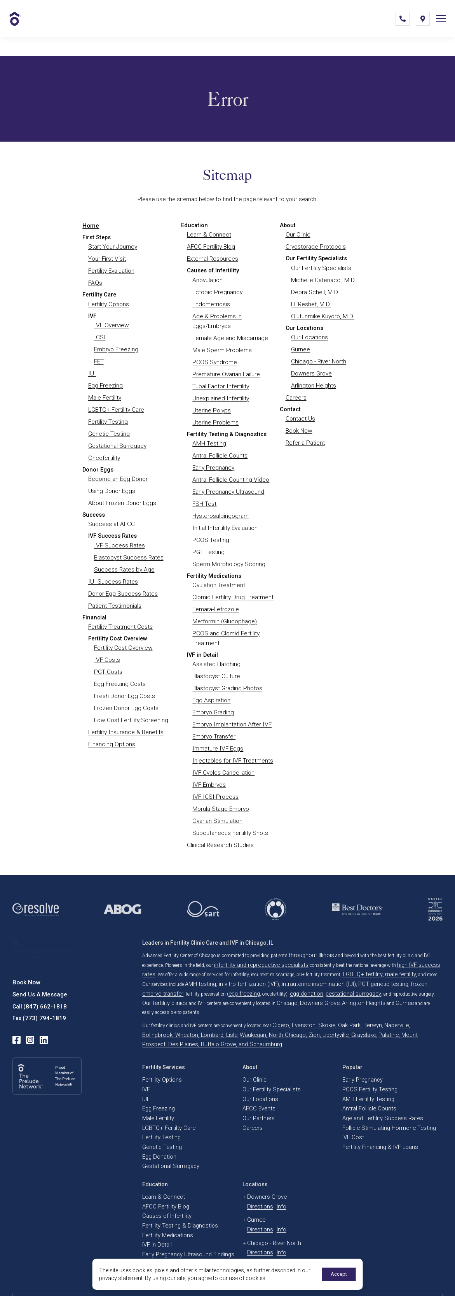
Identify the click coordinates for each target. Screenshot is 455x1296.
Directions (257, 1135)
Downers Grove (310, 366)
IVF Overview (110, 320)
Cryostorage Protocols (315, 245)
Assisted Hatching (215, 641)
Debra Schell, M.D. (313, 289)
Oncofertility (103, 446)
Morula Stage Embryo (220, 778)
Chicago (150, 965)
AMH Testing (208, 432)
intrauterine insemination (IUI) (267, 948)
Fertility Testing (107, 412)
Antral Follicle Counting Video (229, 466)
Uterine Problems (214, 412)
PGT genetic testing (321, 948)
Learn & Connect (208, 234)
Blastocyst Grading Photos (226, 664)
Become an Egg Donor (116, 466)
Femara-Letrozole (214, 589)
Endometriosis (210, 300)
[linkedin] (39, 1003)
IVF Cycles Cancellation (222, 744)
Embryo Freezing (115, 343)
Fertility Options (108, 300)
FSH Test (204, 489)
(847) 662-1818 (42, 972)
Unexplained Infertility (219, 389)
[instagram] (27, 1003)
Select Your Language (414, 1279)
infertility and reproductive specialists (252, 930)
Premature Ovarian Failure (225, 366)
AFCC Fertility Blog (210, 245)
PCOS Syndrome (213, 355)
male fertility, (367, 939)
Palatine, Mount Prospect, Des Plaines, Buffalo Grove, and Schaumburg (360, 986)
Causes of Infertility (162, 1144)
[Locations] (417, 29)
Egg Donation (156, 1088)
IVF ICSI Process (213, 766)
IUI (91, 366)
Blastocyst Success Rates (128, 541)
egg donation (201, 956)
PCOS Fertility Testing (364, 1028)
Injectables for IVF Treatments (230, 733)
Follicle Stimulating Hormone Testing (380, 1063)
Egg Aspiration (210, 675)
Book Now (299, 420)
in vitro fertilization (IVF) (210, 948)
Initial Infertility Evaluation (224, 512)
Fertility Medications (163, 1161)
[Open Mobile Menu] (438, 28)
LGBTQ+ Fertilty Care (163, 1063)
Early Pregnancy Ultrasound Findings (180, 1178)
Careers (296, 389)
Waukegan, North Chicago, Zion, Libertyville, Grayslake (230, 986)
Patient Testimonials (114, 587)
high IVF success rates (402, 930)
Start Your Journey (112, 245)
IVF (419, 922)
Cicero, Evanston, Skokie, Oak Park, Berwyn (316, 977)
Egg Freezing (104, 377)
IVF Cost (351, 1071)
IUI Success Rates (111, 564)
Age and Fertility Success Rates (374, 1054)
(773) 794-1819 (42, 983)
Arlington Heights (313, 377)
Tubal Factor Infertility (219, 377)
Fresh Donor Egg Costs (123, 673)
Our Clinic (298, 234)
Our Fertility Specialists (320, 266)
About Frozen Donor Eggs (121, 489)
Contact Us (300, 409)
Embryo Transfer (213, 710)
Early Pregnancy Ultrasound (227, 477)
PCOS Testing (210, 523)
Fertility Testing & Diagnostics (173, 1152)
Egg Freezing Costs (119, 662)
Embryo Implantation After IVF (230, 698)
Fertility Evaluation (111, 268)
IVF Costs (106, 639)
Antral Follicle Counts (219, 443)
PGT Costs (108, 650)
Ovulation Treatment (218, 566)
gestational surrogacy (239, 956)
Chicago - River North (318, 355)
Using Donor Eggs (110, 477)
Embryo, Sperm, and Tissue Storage (178, 1195)
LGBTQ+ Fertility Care (115, 400)
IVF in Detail (154, 1169)
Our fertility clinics (335, 956)
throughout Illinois (307, 922)
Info (275, 1135)
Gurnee (300, 343)
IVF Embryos (208, 755)
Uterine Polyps (210, 400)
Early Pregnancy (212, 455)
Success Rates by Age (123, 552)
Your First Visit (107, 257)
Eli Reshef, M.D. (310, 300)
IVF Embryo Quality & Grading (173, 1186)
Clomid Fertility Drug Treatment (231, 578)
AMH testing (171, 948)
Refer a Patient (304, 432)
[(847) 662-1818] (397, 29)
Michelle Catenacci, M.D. (321, 277)
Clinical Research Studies (219, 812)
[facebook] (15, 1003)
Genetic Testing (108, 423)
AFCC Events (256, 1046)
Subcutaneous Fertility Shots (229, 801)
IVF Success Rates (118, 530)
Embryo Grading (212, 687)
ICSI (99, 332)
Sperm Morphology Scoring (227, 546)
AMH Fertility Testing (364, 1037)
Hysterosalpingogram (219, 500)
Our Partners (255, 1054)
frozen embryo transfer (366, 948)
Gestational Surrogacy (116, 434)
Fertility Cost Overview (122, 628)
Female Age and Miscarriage (228, 332)
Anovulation (207, 277)
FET (99, 355)
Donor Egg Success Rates (121, 575)
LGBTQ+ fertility (335, 939)
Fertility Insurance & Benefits (124, 707)
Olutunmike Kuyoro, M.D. (321, 311)
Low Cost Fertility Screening (130, 696)
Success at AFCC (110, 509)
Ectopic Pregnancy (216, 289)
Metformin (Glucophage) (223, 600)
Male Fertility (104, 389)
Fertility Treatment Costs (120, 607)
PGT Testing (207, 534)
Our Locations (309, 332)
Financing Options (111, 719)
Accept (337, 1274)
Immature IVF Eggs (216, 721)
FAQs (94, 279)
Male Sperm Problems (220, 343)
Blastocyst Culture (215, 653)
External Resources (211, 257)
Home (90, 225)
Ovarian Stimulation (217, 789)
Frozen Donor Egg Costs (125, 685)
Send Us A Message (37, 961)
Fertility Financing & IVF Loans (373, 1080)
